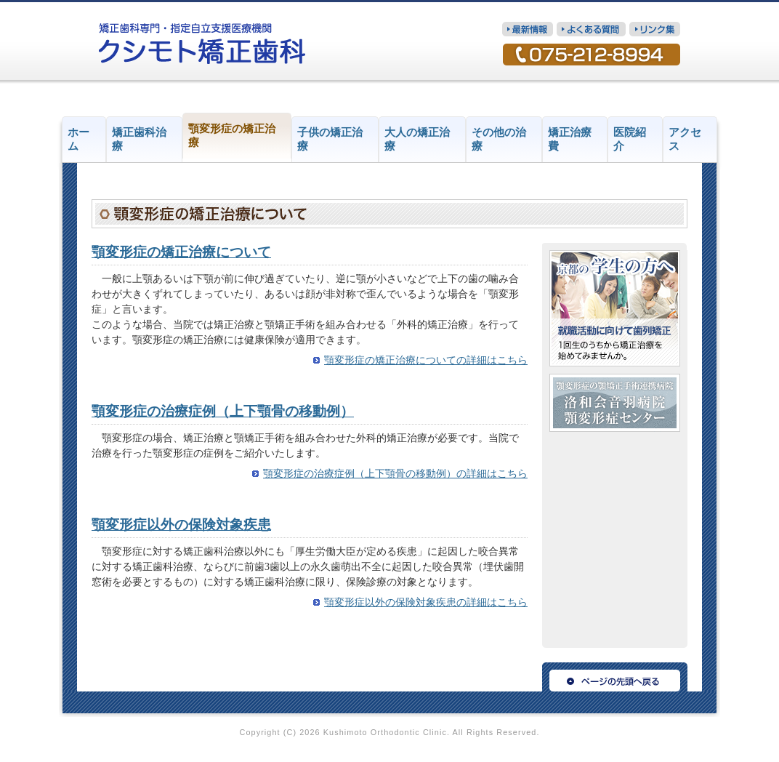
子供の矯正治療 (330, 139)
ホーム (78, 139)
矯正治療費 (570, 139)
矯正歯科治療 (139, 139)
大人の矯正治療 (417, 139)
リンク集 (654, 29)
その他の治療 (499, 139)
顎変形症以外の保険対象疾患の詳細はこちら (426, 602)
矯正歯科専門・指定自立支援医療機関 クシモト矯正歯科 (202, 43)
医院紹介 (629, 139)
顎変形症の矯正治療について (181, 252)
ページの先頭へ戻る (614, 676)
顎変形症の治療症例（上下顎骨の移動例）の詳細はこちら (395, 473)
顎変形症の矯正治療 (231, 135)
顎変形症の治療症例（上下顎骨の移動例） (223, 411)
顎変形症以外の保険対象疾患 (181, 524)
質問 (591, 29)
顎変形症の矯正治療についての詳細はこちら (426, 360)
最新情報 (527, 29)
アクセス (685, 139)
